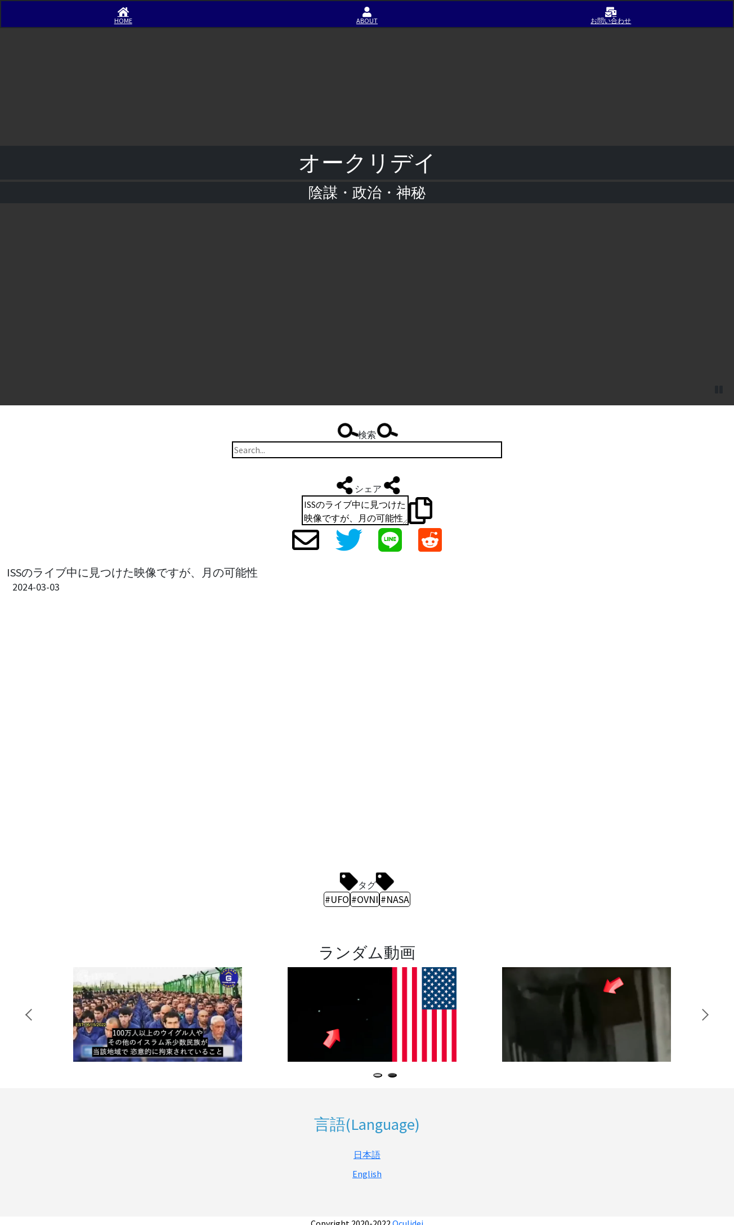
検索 (367, 431)
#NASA (395, 899)
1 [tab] (380, 1077)
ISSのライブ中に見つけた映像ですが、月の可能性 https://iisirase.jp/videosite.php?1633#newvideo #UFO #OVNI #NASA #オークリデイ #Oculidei (355, 510)
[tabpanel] (161, 1014)
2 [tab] (394, 1077)
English (367, 1173)
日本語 (367, 1154)
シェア (367, 485)
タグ (367, 882)
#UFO (337, 899)
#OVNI (364, 899)
